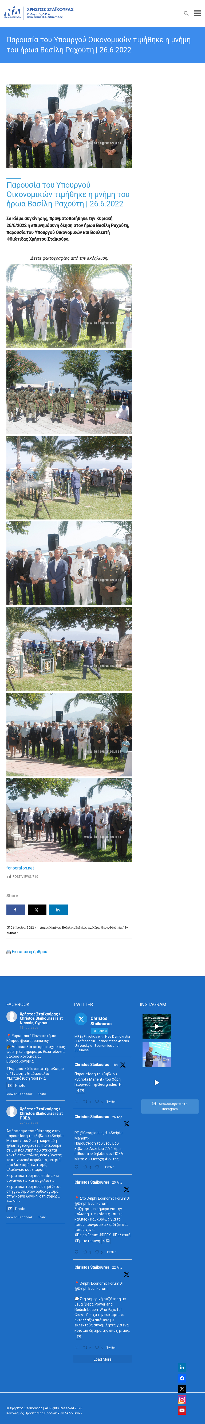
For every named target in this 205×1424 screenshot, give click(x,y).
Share (42, 1094)
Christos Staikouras (91, 1065)
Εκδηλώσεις (83, 927)
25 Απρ (117, 1182)
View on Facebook (19, 1094)
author (11, 933)
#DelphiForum (86, 1235)
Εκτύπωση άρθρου (29, 951)
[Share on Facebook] (15, 910)
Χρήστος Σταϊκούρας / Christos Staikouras (40, 1016)
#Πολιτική (121, 1235)
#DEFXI (105, 1235)
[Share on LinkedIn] (58, 910)
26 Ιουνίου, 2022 (22, 927)
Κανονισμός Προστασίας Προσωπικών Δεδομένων (44, 1413)
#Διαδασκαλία (36, 1073)
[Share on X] (37, 910)
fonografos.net (20, 868)
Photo (15, 1085)
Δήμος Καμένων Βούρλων (57, 927)
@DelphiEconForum (91, 1203)
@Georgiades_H (107, 1084)
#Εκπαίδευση (18, 1078)
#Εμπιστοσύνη (87, 1241)
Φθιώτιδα (115, 927)
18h (115, 1065)
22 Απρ (117, 1267)
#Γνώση (16, 1073)
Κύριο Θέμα (100, 927)
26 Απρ (117, 1117)
